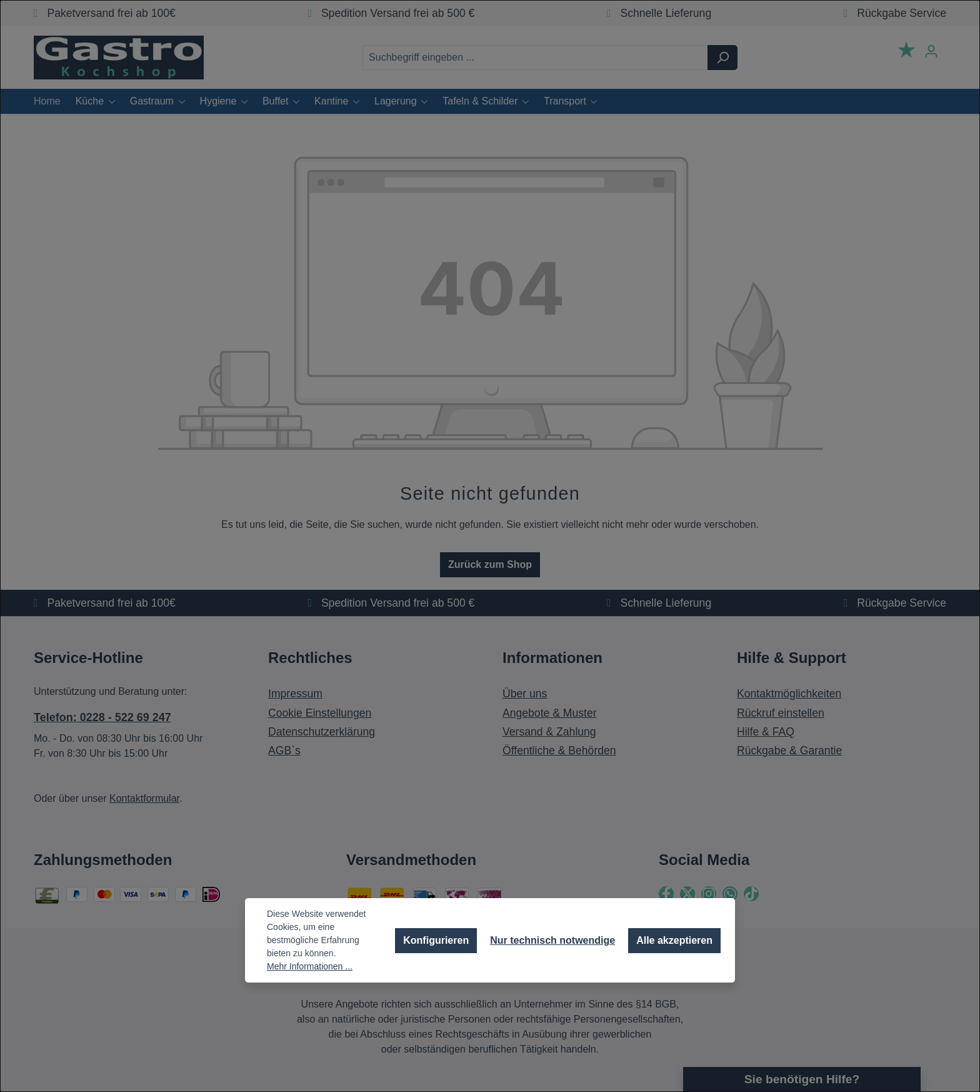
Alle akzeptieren (674, 940)
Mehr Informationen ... (309, 966)
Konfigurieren (436, 940)
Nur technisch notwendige (552, 940)
